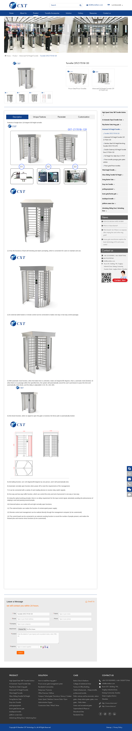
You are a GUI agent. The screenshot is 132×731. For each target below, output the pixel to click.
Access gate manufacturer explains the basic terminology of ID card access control (114, 242)
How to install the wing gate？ (47, 680)
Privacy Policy (118, 727)
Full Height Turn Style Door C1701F (114, 156)
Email (14, 618)
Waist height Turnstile (109, 170)
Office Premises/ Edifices (46, 693)
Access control (18, 20)
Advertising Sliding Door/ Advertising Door (113, 210)
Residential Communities (45, 687)
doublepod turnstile (109, 198)
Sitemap (108, 727)
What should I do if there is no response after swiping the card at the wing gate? (115, 232)
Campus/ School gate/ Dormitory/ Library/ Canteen (54, 696)
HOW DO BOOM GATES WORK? (113, 221)
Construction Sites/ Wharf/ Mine (48, 705)
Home (11, 14)
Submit (20, 652)
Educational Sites (78, 711)
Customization (84, 117)
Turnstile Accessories (52, 14)
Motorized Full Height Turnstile (28, 56)
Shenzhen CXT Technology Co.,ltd (27, 727)
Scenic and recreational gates (82, 705)
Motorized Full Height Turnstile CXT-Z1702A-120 (103, 89)
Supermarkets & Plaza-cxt (81, 708)
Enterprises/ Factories (45, 690)
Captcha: (13, 646)
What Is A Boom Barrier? (110, 225)
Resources (93, 14)
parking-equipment (109, 189)
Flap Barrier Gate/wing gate (112, 124)
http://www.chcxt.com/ (109, 703)
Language (116, 5)
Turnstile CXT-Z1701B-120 (48, 56)
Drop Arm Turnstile (108, 184)
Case (75, 675)
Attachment (12, 628)
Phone (56, 618)
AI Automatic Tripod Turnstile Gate (113, 120)
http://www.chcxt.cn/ (109, 706)
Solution (68, 14)
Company (13, 623)
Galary (80, 14)
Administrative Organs (45, 702)
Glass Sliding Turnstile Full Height (113, 175)
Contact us (107, 14)
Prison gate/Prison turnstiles (77, 88)
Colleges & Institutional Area (82, 683)
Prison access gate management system (50, 683)
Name (55, 613)
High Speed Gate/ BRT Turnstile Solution (114, 114)
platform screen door (109, 203)
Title (14, 613)
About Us (23, 14)
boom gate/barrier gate (110, 194)
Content (13, 634)
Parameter (62, 117)
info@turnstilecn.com (95, 5)
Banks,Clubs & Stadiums (81, 680)
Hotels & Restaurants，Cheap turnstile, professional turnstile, (85, 691)
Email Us (89, 602)
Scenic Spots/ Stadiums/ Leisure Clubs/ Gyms (52, 699)
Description (17, 117)
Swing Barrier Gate (109, 179)
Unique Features (39, 117)
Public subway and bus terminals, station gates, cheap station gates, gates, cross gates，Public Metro (86, 699)
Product (35, 14)
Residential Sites (78, 714)
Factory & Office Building (81, 687)
